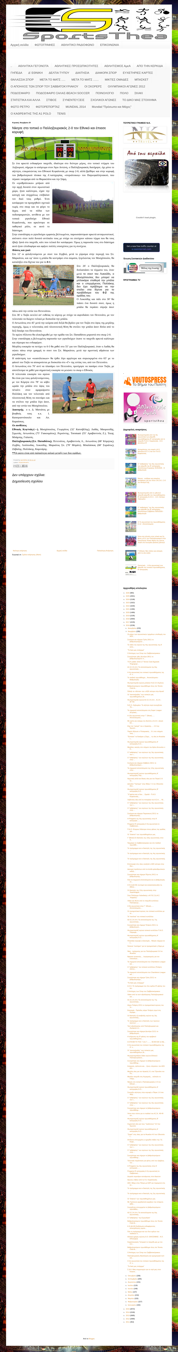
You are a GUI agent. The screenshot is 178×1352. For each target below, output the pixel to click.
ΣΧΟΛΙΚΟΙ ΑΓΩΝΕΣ (103, 100)
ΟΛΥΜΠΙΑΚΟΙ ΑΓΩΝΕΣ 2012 (126, 86)
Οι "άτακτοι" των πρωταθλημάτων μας (141, 834)
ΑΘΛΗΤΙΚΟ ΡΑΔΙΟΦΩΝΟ (77, 44)
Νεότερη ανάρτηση (20, 551)
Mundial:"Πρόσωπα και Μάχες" (111, 106)
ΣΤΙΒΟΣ (51, 100)
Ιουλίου (131, 1285)
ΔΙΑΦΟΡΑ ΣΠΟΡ (106, 72)
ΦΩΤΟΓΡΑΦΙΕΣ (45, 44)
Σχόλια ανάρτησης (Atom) (31, 555)
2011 (128, 1322)
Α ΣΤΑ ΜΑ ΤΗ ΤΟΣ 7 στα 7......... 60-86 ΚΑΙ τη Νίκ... (146, 1042)
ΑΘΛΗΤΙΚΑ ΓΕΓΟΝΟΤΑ (33, 66)
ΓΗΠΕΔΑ (16, 72)
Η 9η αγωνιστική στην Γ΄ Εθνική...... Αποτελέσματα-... (140, 907)
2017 (128, 622)
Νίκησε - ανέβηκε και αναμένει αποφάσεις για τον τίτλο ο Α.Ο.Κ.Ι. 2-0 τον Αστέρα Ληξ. (152, 480)
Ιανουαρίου (132, 1305)
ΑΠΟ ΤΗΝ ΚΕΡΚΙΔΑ (150, 66)
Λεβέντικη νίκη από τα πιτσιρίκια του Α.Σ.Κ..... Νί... (145, 800)
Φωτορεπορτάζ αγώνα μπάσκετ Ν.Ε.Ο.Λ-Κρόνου (145, 683)
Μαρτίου (131, 1298)
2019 (128, 616)
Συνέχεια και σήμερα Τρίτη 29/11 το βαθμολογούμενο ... (140, 640)
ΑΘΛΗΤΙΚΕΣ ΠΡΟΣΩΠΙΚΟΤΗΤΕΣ (76, 66)
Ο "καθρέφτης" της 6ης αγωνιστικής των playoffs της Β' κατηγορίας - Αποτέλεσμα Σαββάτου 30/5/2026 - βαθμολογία (151, 510)
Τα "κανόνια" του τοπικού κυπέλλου (140, 916)
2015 (128, 1309)
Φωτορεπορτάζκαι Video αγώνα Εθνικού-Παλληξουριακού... (142, 1057)
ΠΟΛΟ (124, 93)
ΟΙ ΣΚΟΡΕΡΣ (93, 86)
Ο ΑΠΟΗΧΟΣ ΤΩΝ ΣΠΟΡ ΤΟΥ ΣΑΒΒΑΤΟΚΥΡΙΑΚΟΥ (44, 86)
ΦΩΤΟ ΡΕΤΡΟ (20, 106)
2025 (128, 596)
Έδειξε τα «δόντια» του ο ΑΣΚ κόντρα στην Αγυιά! (145, 691)
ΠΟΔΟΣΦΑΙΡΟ (20, 93)
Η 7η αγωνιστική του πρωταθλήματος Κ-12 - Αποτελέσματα (151, 523)
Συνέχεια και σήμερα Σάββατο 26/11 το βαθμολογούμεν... (141, 764)
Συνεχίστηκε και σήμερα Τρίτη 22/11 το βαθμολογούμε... (141, 978)
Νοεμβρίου (132, 631)
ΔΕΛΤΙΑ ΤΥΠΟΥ (59, 72)
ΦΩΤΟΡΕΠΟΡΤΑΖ (47, 106)
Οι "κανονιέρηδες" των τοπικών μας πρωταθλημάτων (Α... (140, 695)
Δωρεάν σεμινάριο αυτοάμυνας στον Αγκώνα (143, 1176)
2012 (128, 1319)
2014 (128, 1312)
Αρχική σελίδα (19, 44)
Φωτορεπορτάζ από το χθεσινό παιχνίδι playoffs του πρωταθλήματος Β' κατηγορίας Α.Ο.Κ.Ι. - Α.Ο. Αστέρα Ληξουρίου (151, 496)
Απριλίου (131, 1295)
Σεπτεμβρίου (133, 1279)
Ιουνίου (131, 1288)
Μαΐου (130, 1292)
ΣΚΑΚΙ (138, 93)
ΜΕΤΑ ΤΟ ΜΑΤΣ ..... (52, 79)
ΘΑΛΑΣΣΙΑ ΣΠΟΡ (22, 79)
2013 (128, 1315)
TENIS (61, 113)
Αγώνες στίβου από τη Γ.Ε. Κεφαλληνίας (142, 1180)
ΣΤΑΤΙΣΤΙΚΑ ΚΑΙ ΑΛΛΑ (25, 100)
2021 (128, 609)
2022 (128, 606)
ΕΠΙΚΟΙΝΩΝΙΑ (109, 44)
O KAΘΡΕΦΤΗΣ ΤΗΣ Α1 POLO (31, 113)
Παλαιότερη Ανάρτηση (105, 551)
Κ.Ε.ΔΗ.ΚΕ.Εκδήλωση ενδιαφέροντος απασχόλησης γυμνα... (141, 1227)
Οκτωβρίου (132, 1276)
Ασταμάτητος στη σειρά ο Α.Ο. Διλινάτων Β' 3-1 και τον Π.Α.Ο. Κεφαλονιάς (149, 451)
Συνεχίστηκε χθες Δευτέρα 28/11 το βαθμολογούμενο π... (140, 657)
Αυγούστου (132, 1282)
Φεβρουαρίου (133, 1302)
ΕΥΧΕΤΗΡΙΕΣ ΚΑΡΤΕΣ (138, 72)
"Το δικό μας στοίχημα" (135, 650)
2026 (128, 593)
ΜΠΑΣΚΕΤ (141, 79)
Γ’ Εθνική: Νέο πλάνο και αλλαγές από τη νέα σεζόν (150, 552)
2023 (128, 602)
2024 (128, 599)
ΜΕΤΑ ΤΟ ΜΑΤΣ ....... (85, 79)
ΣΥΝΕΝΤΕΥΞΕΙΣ (74, 100)
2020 (128, 612)
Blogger (91, 1339)
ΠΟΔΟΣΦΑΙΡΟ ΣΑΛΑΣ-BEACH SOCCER (63, 93)
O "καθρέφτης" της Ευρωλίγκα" (138, 1218)
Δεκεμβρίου (132, 628)
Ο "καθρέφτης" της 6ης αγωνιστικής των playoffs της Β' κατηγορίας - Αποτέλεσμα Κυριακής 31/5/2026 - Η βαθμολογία (151, 467)
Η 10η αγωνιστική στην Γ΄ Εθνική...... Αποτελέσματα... (141, 716)
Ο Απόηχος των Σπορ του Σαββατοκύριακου (143, 653)
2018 (128, 619)
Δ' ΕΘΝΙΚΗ (35, 72)
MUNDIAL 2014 (76, 106)
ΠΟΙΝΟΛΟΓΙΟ (105, 93)
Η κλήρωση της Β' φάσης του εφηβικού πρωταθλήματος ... (141, 1037)
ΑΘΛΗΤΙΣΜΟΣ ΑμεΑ (117, 66)
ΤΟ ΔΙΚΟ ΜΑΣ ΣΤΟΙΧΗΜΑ (139, 100)
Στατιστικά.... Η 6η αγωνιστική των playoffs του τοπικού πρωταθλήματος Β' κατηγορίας (151, 567)
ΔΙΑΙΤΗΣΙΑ (82, 72)
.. (11, 66)
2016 (128, 625)
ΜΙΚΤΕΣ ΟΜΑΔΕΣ (116, 79)
